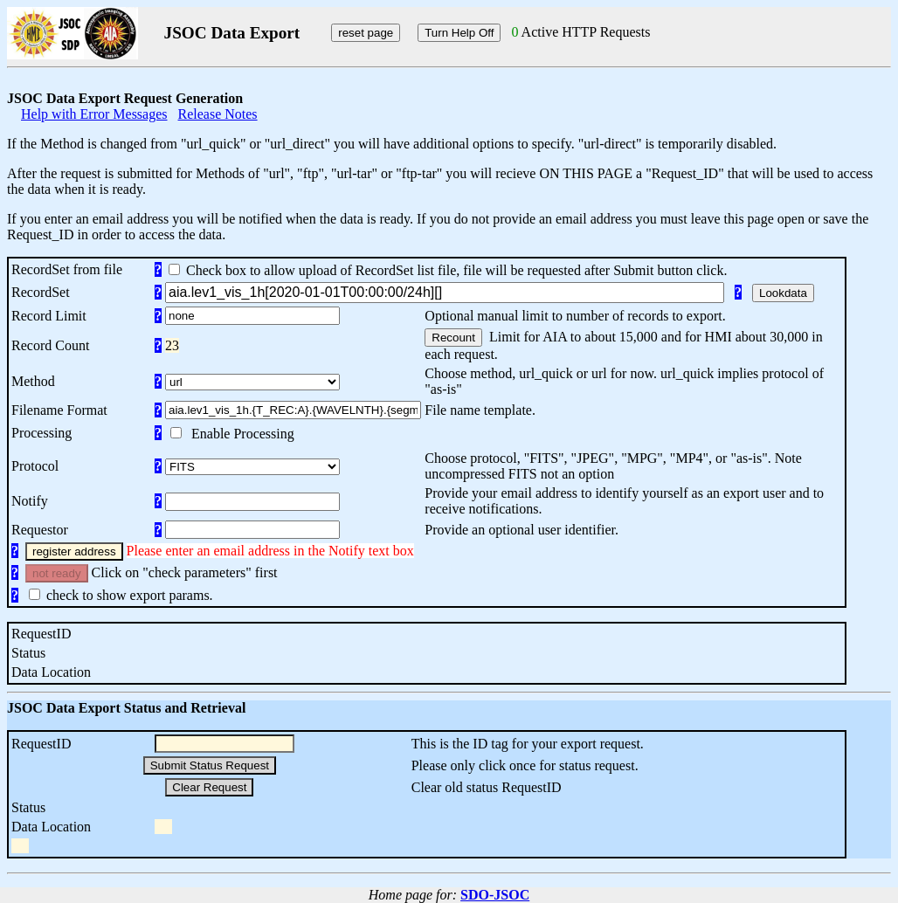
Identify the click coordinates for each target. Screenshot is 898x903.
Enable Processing (239, 433)
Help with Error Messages (94, 114)
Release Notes (218, 114)
